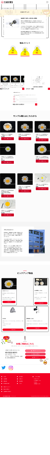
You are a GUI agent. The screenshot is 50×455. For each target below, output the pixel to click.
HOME (4, 376)
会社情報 (4, 378)
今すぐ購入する (7, 138)
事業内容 (4, 381)
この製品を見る (9, 301)
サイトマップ (16, 396)
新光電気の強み (6, 383)
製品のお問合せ (36, 354)
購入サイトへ (35, 357)
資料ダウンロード (35, 350)
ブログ (19, 383)
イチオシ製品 (36, 376)
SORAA (35, 382)
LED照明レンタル (37, 380)
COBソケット (36, 378)
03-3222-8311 (11, 352)
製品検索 (20, 381)
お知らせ (20, 378)
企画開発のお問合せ (7, 391)
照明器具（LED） (37, 383)
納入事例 (20, 376)
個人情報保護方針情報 (5, 396)
